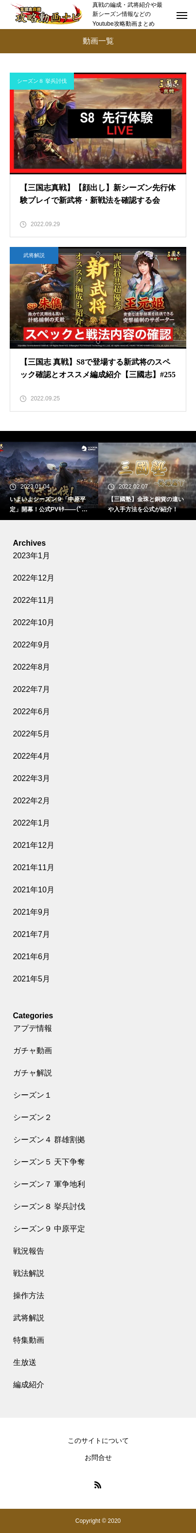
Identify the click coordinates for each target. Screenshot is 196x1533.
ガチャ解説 (32, 1073)
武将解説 (34, 255)
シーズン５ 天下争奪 (49, 1162)
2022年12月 (33, 578)
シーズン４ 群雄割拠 (49, 1139)
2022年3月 (32, 778)
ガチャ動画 (32, 1050)
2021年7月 (32, 934)
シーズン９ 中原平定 (49, 1229)
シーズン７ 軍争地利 (49, 1184)
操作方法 (28, 1295)
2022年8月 (32, 667)
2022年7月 (32, 689)
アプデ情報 (32, 1028)
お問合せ (98, 1457)
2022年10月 (33, 622)
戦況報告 (28, 1251)
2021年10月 (33, 890)
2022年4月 (32, 756)
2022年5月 (32, 734)
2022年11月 (33, 600)
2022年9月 (32, 645)
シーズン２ (32, 1117)
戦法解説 (28, 1273)
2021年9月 (32, 912)
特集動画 (28, 1340)
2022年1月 (32, 823)
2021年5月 (32, 979)
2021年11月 (33, 867)
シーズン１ (32, 1095)
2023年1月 (32, 556)
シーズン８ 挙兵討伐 (42, 81)
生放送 (24, 1362)
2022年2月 (32, 801)
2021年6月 (32, 956)
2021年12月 (33, 845)
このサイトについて (98, 1440)
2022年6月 (32, 711)
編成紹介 (28, 1384)
